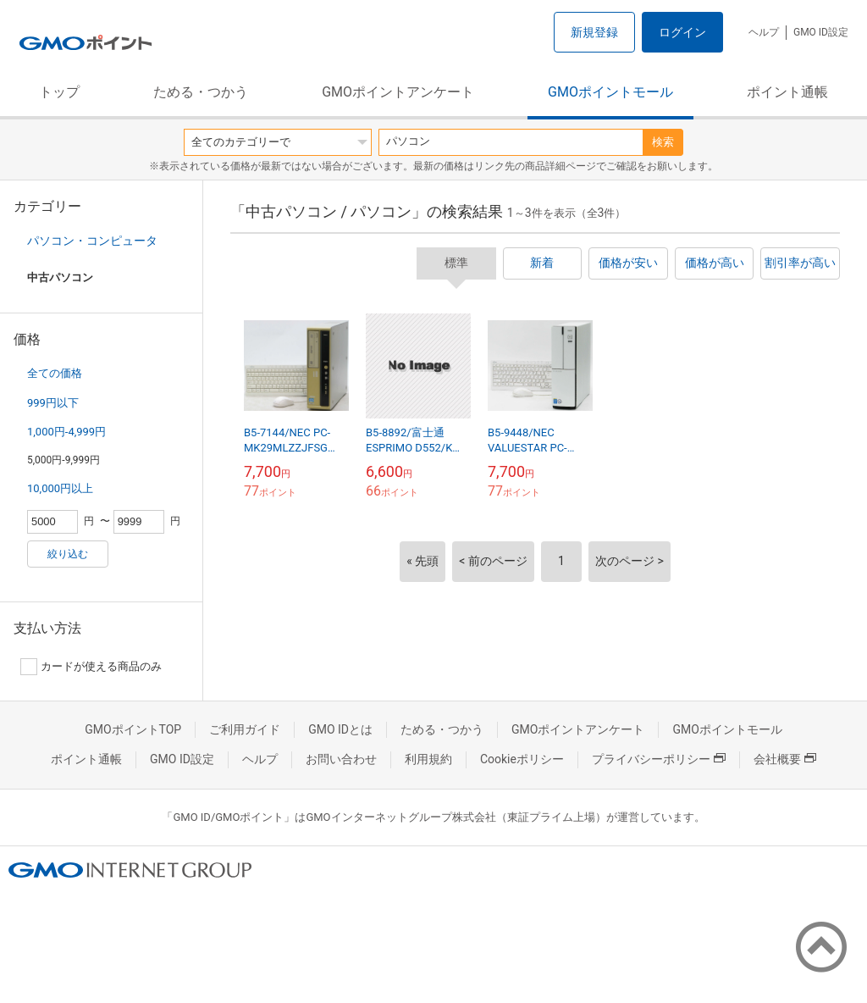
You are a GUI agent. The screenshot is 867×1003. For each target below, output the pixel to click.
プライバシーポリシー (659, 759)
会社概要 (785, 759)
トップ (59, 92)
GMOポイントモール (610, 92)
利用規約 (428, 759)
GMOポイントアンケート (398, 92)
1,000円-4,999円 (66, 431)
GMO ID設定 (820, 32)
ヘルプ (763, 32)
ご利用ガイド (244, 729)
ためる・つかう (200, 92)
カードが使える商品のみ (91, 666)
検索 (663, 142)
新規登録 (594, 32)
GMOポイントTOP (133, 729)
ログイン (682, 32)
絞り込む (67, 554)
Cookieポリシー (522, 759)
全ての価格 (54, 373)
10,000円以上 (60, 488)
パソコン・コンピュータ (92, 240)
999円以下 (53, 402)
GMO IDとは (340, 729)
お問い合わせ (341, 759)
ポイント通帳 (787, 92)
